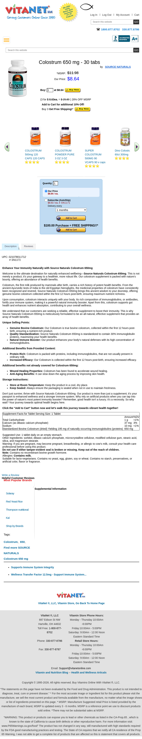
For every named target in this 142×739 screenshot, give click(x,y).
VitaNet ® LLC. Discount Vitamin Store (71, 595)
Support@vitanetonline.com (75, 668)
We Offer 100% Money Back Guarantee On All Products (68, 12)
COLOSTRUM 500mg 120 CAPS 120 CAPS (35, 154)
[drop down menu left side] (6, 40)
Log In (93, 14)
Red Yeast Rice (14, 501)
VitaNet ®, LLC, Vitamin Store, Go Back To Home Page (71, 603)
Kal (7, 517)
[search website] (72, 50)
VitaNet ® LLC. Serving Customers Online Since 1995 (30, 12)
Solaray (10, 493)
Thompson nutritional (17, 509)
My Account (122, 14)
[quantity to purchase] (50, 90)
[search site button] (136, 50)
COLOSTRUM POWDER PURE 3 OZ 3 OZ (65, 154)
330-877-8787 (53, 649)
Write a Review (10, 475)
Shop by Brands (15, 525)
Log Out (106, 14)
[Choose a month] (71, 210)
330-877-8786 (54, 640)
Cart (136, 14)
